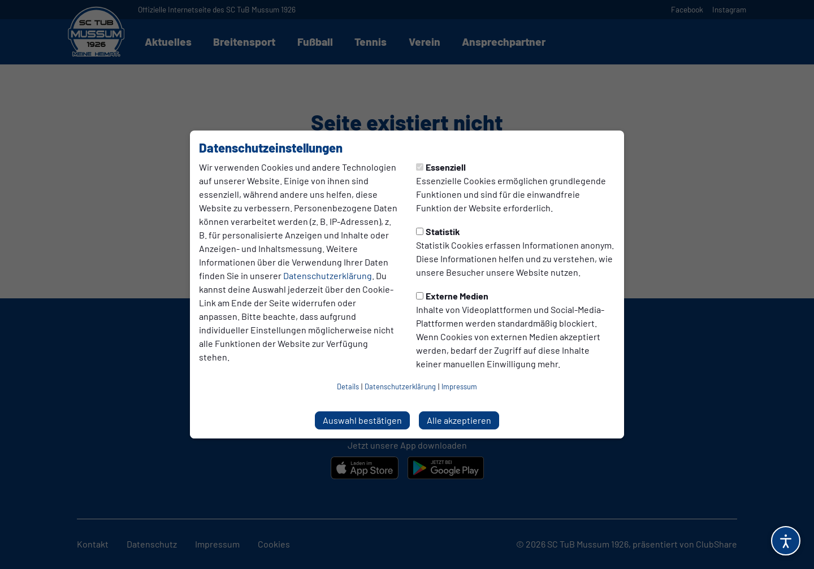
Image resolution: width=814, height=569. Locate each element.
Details (348, 386)
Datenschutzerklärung (327, 275)
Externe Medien (452, 295)
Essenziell (441, 167)
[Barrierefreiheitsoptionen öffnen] (785, 540)
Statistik (438, 231)
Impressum (459, 386)
